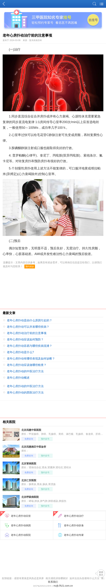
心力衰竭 (62, 116)
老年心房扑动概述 (18, 377)
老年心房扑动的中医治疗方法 (25, 371)
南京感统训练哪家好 (57, 578)
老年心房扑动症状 (15, 514)
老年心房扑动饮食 (74, 525)
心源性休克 (80, 116)
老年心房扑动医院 (21, 535)
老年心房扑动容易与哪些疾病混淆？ (29, 345)
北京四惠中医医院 (31, 429)
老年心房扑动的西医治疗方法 (25, 392)
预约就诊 (29, 266)
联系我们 (53, 581)
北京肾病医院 (28, 463)
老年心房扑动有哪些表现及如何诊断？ (31, 358)
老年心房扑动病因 (21, 525)
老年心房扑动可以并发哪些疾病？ (28, 326)
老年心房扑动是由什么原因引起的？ (29, 320)
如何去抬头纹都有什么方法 (84, 578)
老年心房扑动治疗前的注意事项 (26, 333)
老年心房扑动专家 (74, 535)
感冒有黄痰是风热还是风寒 (29, 578)
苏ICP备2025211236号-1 (43, 586)
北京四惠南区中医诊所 (33, 446)
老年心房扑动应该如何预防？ (25, 339)
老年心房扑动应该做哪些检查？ (26, 364)
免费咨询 (29, 439)
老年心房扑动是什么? (20, 352)
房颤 (77, 135)
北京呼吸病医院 (30, 497)
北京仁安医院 (28, 480)
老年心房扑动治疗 (68, 514)
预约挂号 (45, 439)
